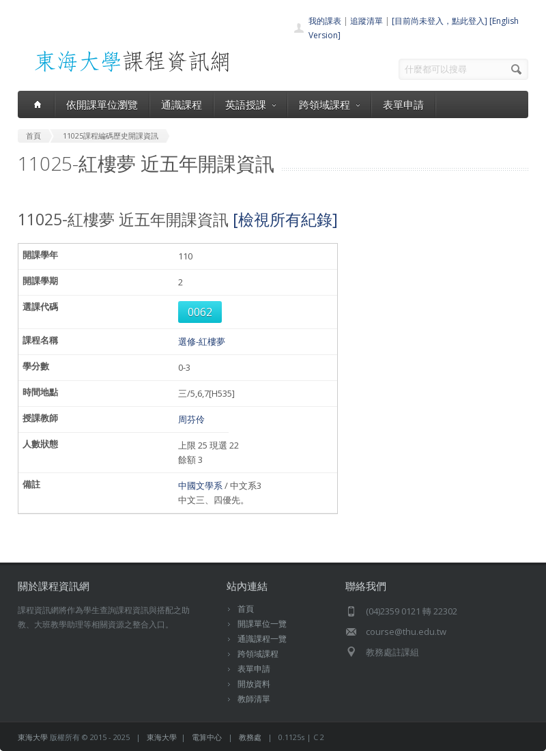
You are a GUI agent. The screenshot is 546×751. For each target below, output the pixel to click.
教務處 (250, 737)
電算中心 (207, 737)
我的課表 (324, 21)
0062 (200, 312)
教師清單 (254, 699)
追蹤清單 (366, 21)
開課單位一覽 (262, 623)
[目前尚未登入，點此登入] (439, 21)
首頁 (246, 608)
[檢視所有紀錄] (285, 219)
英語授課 (250, 104)
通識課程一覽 (262, 638)
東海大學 (33, 737)
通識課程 (181, 104)
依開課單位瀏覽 (102, 104)
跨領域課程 (329, 104)
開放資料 (254, 684)
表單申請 (403, 104)
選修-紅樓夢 (201, 341)
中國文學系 (200, 485)
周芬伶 (191, 419)
